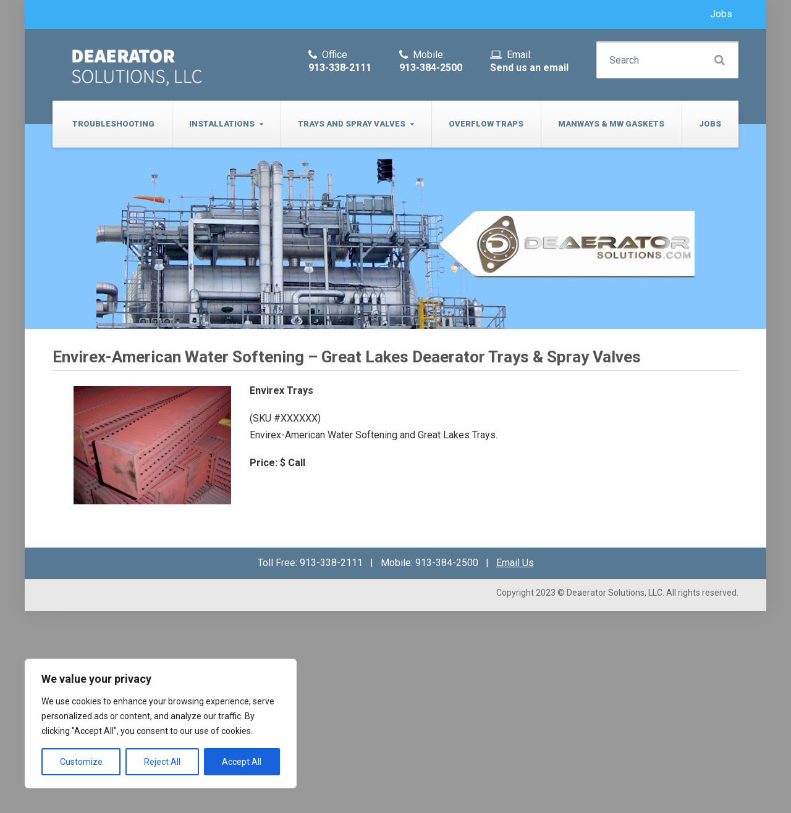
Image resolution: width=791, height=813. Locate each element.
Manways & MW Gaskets (611, 123)
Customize (81, 762)
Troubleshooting (113, 123)
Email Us (515, 563)
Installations (222, 123)
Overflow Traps (486, 123)
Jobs (721, 14)
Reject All (162, 762)
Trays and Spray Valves (351, 123)
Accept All (241, 762)
